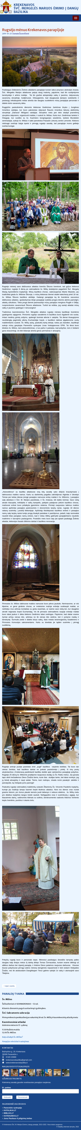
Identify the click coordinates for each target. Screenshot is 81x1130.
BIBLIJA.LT (9, 1113)
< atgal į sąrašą (9, 986)
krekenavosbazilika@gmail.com (19, 1060)
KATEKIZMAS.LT (11, 1116)
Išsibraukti (7, 1097)
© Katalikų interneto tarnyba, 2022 (67, 1127)
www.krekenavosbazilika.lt (16, 1063)
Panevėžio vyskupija (13, 1108)
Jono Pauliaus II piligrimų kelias (18, 1118)
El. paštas (6, 1087)
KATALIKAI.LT (10, 1110)
